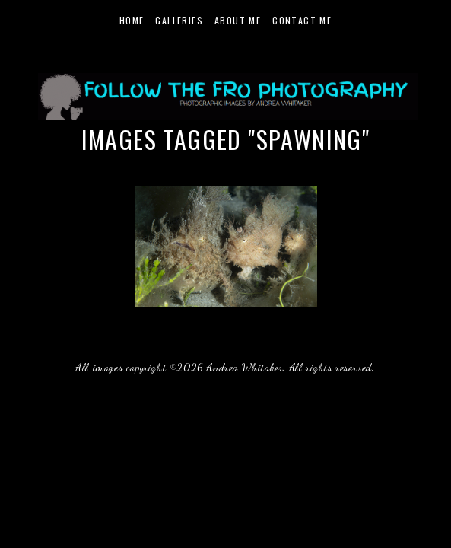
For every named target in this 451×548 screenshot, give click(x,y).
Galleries (179, 20)
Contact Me (302, 20)
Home (132, 20)
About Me (237, 20)
